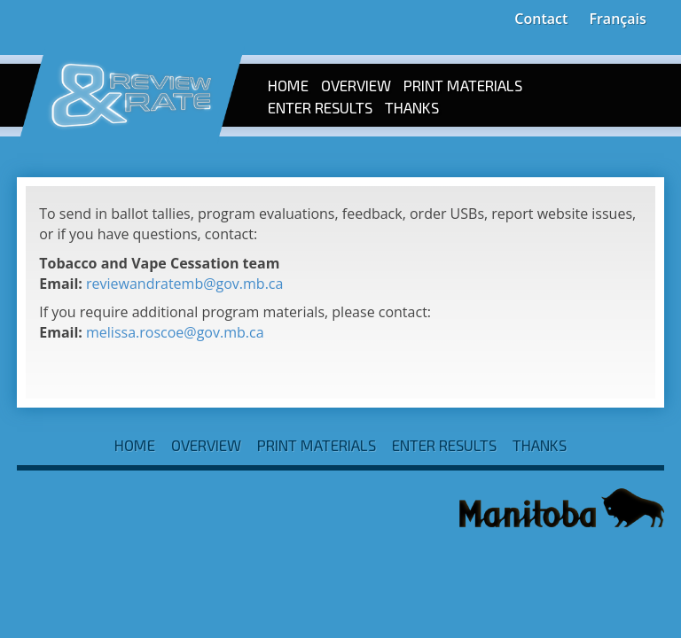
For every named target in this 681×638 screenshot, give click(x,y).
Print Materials (462, 85)
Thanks (412, 107)
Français (617, 18)
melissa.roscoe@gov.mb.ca (175, 332)
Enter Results (320, 107)
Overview (356, 85)
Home (288, 85)
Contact (541, 18)
